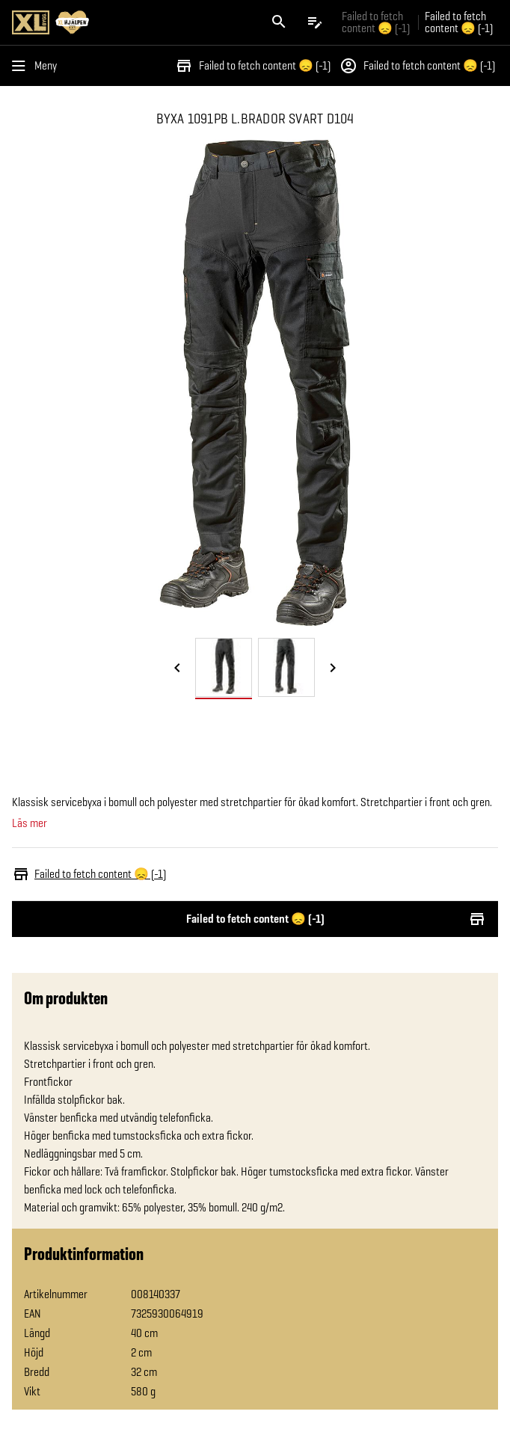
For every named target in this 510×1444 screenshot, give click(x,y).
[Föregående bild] (177, 668)
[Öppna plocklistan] (315, 22)
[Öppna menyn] (37, 66)
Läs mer (29, 823)
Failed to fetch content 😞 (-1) (253, 66)
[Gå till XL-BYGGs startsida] (130, 22)
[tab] (223, 667)
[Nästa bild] (333, 668)
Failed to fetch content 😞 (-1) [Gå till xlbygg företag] (376, 22)
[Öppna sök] (279, 22)
